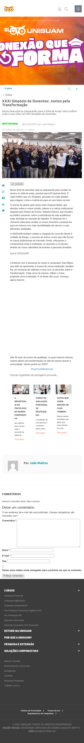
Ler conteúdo (17, 184)
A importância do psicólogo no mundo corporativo (20, 408)
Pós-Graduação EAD (13, 615)
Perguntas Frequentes (14, 681)
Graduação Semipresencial (15, 605)
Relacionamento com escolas (17, 666)
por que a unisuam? (18, 637)
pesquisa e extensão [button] (19, 644)
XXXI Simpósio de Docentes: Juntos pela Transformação (35, 20)
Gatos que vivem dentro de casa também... (63, 405)
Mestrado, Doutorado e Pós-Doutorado (21, 625)
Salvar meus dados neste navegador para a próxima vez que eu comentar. (42, 570)
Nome (6, 550)
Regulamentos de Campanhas (42, 713)
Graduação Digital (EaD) (14, 601)
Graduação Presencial (13, 596)
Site (4, 561)
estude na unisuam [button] (17, 630)
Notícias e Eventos (12, 661)
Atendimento (10, 671)
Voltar (7, 94)
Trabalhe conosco (12, 685)
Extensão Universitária (14, 620)
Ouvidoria (8, 676)
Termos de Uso (55, 711)
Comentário (9, 520)
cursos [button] (9, 590)
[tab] (42, 590)
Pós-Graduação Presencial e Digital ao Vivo (23, 610)
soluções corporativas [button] (21, 650)
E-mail (6, 556)
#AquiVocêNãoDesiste (42, 369)
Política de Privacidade (32, 711)
